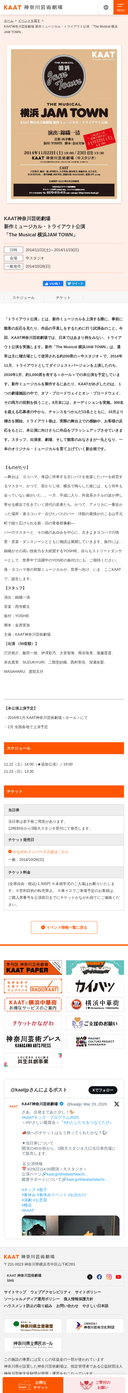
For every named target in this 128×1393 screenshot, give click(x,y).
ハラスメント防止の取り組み (28, 1306)
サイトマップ (15, 1292)
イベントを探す (29, 21)
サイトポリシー (88, 1292)
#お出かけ (77, 1194)
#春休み (29, 1194)
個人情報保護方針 (78, 1299)
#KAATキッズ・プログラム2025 (50, 1117)
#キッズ (29, 1189)
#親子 (42, 1189)
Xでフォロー (102, 1090)
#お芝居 (40, 1200)
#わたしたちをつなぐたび (86, 1122)
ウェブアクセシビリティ (50, 1292)
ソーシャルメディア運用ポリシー (32, 1299)
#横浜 (27, 1205)
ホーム (9, 21)
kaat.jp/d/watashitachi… (68, 1174)
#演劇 (27, 1200)
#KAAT (28, 1210)
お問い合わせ (67, 1306)
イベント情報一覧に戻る (64, 927)
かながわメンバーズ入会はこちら (38, 852)
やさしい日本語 (95, 1306)
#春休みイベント (52, 1194)
